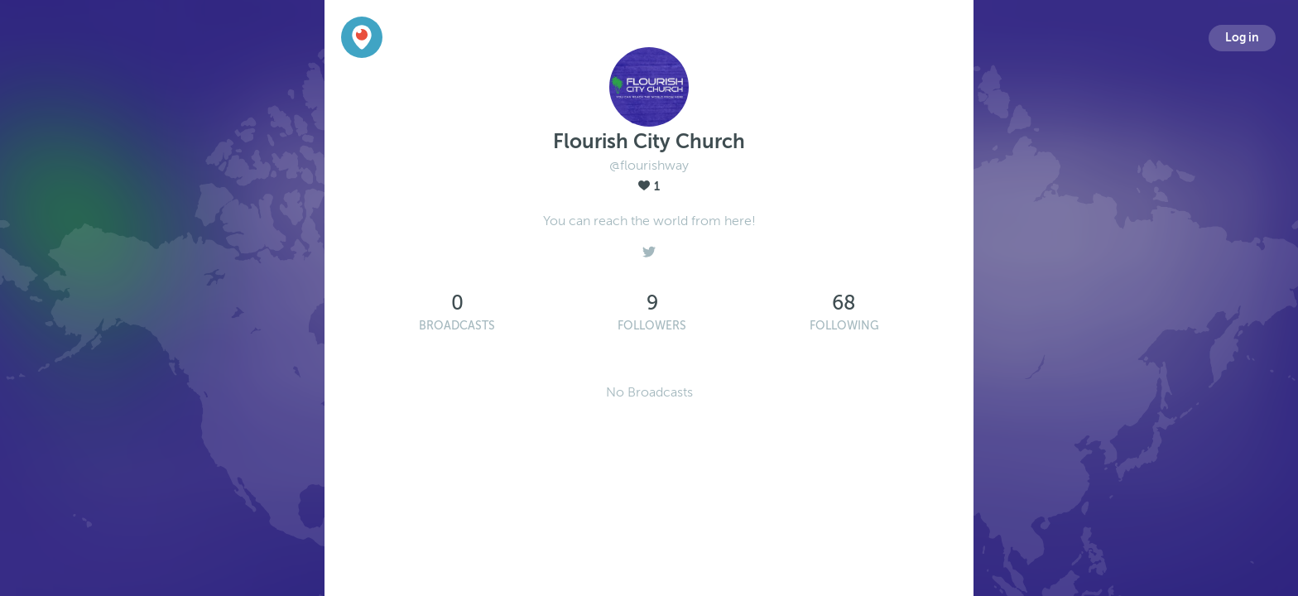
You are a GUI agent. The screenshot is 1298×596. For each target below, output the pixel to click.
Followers (652, 326)
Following (844, 326)
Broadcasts (457, 326)
